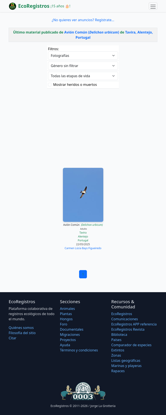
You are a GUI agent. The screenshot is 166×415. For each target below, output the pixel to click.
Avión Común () (91, 32)
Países (116, 339)
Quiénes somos (21, 327)
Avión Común (83, 225)
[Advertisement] (83, 127)
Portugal (83, 240)
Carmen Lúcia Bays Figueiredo (83, 248)
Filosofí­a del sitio (22, 332)
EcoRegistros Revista (128, 329)
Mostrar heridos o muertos (75, 84)
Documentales (71, 329)
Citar (12, 338)
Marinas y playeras (126, 365)
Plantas (66, 313)
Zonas (116, 355)
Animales (67, 308)
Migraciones (70, 334)
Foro (63, 324)
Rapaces (118, 371)
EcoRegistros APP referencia (134, 324)
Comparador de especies (131, 345)
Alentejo (83, 236)
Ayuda (65, 345)
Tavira (82, 232)
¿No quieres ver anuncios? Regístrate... (83, 20)
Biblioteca (119, 334)
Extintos (117, 350)
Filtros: (53, 48)
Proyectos (68, 339)
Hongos (66, 319)
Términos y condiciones (79, 350)
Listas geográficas (125, 360)
